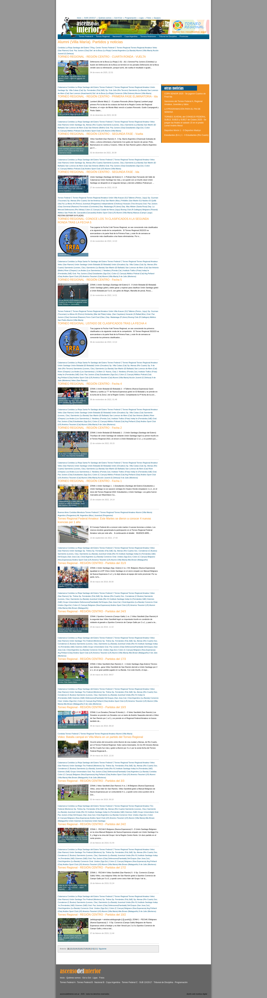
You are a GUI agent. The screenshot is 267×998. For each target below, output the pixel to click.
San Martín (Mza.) (113, 201)
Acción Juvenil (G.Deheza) (140, 378)
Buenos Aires (63, 512)
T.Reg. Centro (95, 48)
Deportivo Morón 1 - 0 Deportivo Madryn (182, 130)
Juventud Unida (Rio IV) (109, 554)
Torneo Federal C (109, 48)
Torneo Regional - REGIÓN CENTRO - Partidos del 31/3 (92, 563)
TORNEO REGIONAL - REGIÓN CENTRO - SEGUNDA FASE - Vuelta (100, 133)
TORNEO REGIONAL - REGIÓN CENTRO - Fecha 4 (90, 383)
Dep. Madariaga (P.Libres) (110, 207)
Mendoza (81, 512)
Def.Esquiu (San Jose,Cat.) (69, 557)
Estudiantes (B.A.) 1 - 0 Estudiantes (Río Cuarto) (186, 135)
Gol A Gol (118, 18)
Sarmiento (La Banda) (138, 90)
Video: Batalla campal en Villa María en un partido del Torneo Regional (100, 737)
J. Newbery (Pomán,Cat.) (111, 270)
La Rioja (68, 48)
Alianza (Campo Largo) (142, 213)
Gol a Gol (86, 978)
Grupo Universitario (71, 602)
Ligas (141, 18)
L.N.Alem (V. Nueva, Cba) (105, 372)
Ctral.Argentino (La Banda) (92, 557)
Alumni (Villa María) (144, 50)
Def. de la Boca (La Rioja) (100, 50)
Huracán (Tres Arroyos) (133, 204)
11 (96, 949)
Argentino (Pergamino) (67, 515)
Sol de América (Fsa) (96, 201)
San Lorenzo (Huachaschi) (81, 93)
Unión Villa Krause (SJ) (118, 198)
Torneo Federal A (86, 36)
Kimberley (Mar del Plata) (95, 314)
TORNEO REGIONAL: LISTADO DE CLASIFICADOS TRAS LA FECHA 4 (102, 323)
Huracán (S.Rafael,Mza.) (136, 314)
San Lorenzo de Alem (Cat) (76, 128)
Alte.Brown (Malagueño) (138, 560)
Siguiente (102, 949)
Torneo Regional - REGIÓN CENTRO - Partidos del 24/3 (92, 611)
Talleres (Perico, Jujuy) (137, 198)
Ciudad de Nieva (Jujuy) (110, 210)
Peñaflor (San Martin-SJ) (131, 201)
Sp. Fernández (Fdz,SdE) (94, 90)
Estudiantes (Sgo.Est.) (135, 128)
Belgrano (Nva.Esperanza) (99, 605)
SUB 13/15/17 (90, 18)
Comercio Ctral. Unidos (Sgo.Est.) (118, 557)
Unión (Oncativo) (119, 264)
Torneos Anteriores (148, 36)
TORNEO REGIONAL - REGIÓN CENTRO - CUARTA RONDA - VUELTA (102, 56)
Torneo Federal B (85, 982)
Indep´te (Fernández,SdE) (68, 374)
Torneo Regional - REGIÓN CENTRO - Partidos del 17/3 (92, 659)
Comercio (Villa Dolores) (124, 93)
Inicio (79, 18)
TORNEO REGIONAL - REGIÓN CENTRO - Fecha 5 (90, 279)
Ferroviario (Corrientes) (89, 207)
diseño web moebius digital (197, 994)
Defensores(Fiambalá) (89, 602)
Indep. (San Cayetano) (115, 314)
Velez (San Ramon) (66, 264)
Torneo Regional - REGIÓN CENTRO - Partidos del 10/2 (92, 914)
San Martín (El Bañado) (115, 268)
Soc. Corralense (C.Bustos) (145, 551)
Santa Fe (86, 261)
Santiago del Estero (81, 48)
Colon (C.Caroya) (92, 210)
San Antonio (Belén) (96, 128)
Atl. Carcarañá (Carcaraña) (85, 213)
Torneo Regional (103, 36)
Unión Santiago (75, 125)
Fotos (148, 18)
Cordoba (61, 48)
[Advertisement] (107, 7)
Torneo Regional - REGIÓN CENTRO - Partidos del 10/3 (92, 707)
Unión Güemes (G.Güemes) (80, 821)
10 (92, 949)
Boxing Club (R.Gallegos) (131, 210)
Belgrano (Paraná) (150, 210)
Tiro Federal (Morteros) (92, 641)
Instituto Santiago (126, 554)
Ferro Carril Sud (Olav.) (95, 317)
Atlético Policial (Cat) (75, 131)
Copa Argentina (130, 36)
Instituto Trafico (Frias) (132, 270)
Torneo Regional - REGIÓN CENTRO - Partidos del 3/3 (91, 780)
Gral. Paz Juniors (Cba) (79, 50)
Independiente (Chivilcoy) (112, 204)
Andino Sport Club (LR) (94, 131)
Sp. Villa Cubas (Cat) (74, 90)
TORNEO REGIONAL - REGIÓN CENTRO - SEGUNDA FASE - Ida (98, 171)
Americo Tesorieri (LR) (101, 560)
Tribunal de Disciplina (168, 36)
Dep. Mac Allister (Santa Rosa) (134, 207)
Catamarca (62, 87)
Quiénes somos (104, 18)
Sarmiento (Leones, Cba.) (114, 125)
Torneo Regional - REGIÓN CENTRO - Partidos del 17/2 (92, 867)
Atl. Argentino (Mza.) (85, 515)
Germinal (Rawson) (71, 207)
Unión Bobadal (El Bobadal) (99, 264)
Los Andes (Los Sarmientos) (89, 270)
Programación (130, 18)
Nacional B (117, 36)
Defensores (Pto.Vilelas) (75, 210)
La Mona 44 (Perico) (73, 204)
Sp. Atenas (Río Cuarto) (93, 125)
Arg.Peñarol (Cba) (65, 378)
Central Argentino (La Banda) (124, 50)
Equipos (157, 18)
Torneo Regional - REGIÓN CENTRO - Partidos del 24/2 (92, 824)
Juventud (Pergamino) (92, 204)
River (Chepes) (70, 270)
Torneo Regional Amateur (141, 48)
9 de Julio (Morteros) (127, 276)
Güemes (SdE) (81, 647)
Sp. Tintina (87, 551)
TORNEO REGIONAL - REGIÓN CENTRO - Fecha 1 (90, 481)
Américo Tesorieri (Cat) (92, 276)
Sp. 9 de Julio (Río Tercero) (116, 90)
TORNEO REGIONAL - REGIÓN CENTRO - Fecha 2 (90, 427)
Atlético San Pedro (65, 213)
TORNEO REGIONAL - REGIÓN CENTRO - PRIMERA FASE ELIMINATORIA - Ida (108, 96)
